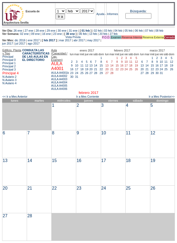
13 (91, 65)
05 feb (129, 30)
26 (86, 73)
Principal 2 (9, 66)
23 (72, 73)
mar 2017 (65, 40)
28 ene (40, 30)
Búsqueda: (138, 11)
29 (101, 73)
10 (76, 65)
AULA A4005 (59, 85)
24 (76, 73)
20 (91, 69)
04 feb (118, 30)
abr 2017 (79, 40)
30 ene (62, 30)
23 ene (57, 33)
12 (86, 65)
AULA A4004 (59, 82)
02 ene (24, 33)
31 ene (73, 30)
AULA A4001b (60, 72)
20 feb (103, 33)
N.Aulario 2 (9, 76)
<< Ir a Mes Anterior (15, 96)
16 (72, 69)
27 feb (114, 33)
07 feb (149, 30)
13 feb (93, 33)
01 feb (86, 30)
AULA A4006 (59, 88)
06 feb (139, 30)
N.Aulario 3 (9, 80)
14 (95, 65)
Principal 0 (9, 59)
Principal (7, 56)
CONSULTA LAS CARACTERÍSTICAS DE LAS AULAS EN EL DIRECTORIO (35, 55)
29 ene (51, 30)
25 (82, 73)
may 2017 (93, 40)
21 (95, 69)
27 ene (29, 30)
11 (82, 65)
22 (101, 69)
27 (91, 73)
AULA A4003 (59, 79)
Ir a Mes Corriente (87, 96)
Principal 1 (9, 63)
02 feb (98, 30)
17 (76, 69)
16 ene (46, 33)
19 (86, 69)
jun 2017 (7, 43)
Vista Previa (41, 37)
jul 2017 (20, 43)
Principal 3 (9, 69)
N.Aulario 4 (9, 83)
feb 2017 (49, 40)
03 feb (108, 30)
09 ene (35, 33)
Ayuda (100, 14)
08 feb (159, 30)
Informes (112, 14)
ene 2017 (34, 40)
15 (101, 65)
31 (76, 76)
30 (72, 76)
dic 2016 (20, 40)
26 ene (18, 30)
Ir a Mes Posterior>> (162, 96)
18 (82, 69)
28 (95, 73)
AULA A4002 (59, 76)
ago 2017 (34, 43)
